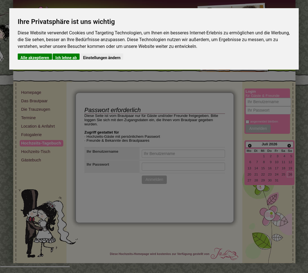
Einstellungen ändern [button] (102, 58)
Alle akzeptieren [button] (35, 58)
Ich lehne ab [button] (66, 58)
